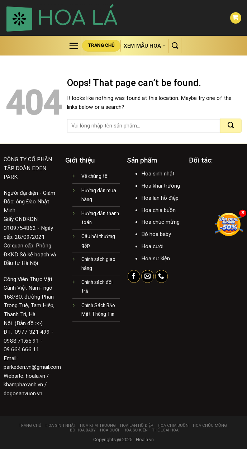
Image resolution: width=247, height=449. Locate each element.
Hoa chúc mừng (210, 425)
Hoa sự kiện (135, 430)
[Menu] (74, 45)
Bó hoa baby (83, 430)
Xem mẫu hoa (145, 45)
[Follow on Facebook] (134, 276)
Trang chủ (30, 425)
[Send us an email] (147, 276)
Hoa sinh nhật (61, 425)
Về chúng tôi (95, 176)
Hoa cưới (109, 430)
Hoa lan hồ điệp (136, 425)
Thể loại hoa (165, 430)
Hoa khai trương (98, 425)
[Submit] (231, 126)
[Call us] (161, 276)
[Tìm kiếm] (175, 45)
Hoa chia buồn (173, 425)
